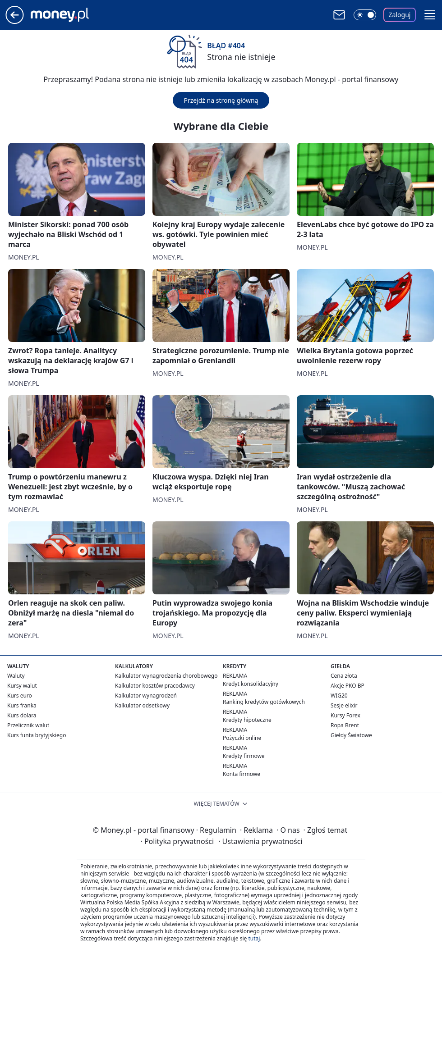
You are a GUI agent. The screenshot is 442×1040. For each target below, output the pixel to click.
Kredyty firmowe (244, 756)
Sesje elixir (344, 705)
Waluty (16, 676)
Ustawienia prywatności (260, 841)
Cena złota (344, 676)
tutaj (254, 938)
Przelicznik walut (28, 725)
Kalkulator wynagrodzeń (146, 695)
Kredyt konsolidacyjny (250, 684)
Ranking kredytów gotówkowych (264, 702)
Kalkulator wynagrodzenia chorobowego (166, 676)
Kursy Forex (345, 715)
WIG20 (339, 695)
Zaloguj (400, 14)
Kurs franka (22, 705)
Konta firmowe (241, 774)
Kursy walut (22, 685)
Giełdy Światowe (351, 735)
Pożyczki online (242, 738)
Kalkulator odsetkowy (142, 705)
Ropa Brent (345, 725)
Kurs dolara (22, 715)
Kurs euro (19, 695)
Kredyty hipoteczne (247, 720)
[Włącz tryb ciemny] (365, 14)
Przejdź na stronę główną (221, 100)
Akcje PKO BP (347, 685)
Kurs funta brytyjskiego (36, 735)
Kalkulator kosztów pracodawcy (155, 685)
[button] (430, 15)
